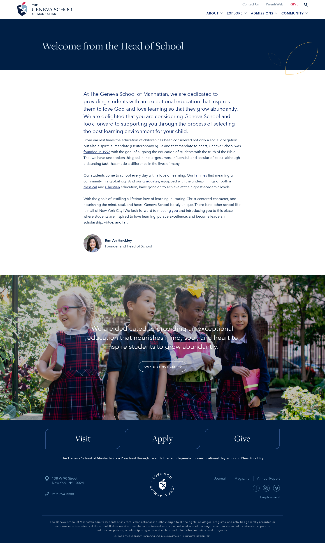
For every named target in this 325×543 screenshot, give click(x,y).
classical (90, 187)
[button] (214, 13)
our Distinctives (160, 366)
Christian (112, 187)
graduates (150, 181)
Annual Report (266, 478)
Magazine (243, 478)
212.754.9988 (63, 494)
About (213, 13)
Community (292, 13)
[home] (45, 9)
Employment (270, 497)
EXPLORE (235, 13)
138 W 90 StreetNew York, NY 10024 (68, 480)
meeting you (167, 210)
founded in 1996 (97, 152)
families (200, 175)
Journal (220, 478)
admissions (262, 13)
